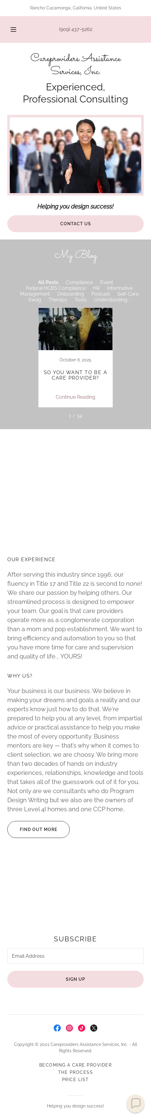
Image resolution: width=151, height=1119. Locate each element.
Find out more (32, 829)
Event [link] (106, 282)
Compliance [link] (79, 282)
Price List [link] (75, 1079)
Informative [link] (119, 288)
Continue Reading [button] (75, 397)
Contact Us (75, 223)
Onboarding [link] (70, 294)
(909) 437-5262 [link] (75, 29)
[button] (13, 29)
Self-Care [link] (128, 294)
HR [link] (96, 288)
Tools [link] (81, 300)
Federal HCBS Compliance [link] (56, 288)
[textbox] (75, 955)
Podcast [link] (100, 294)
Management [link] (35, 294)
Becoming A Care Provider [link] (75, 1065)
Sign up (75, 979)
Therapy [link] (57, 300)
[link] (75, 65)
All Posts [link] (48, 282)
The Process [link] (75, 1072)
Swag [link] (34, 300)
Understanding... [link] (112, 300)
